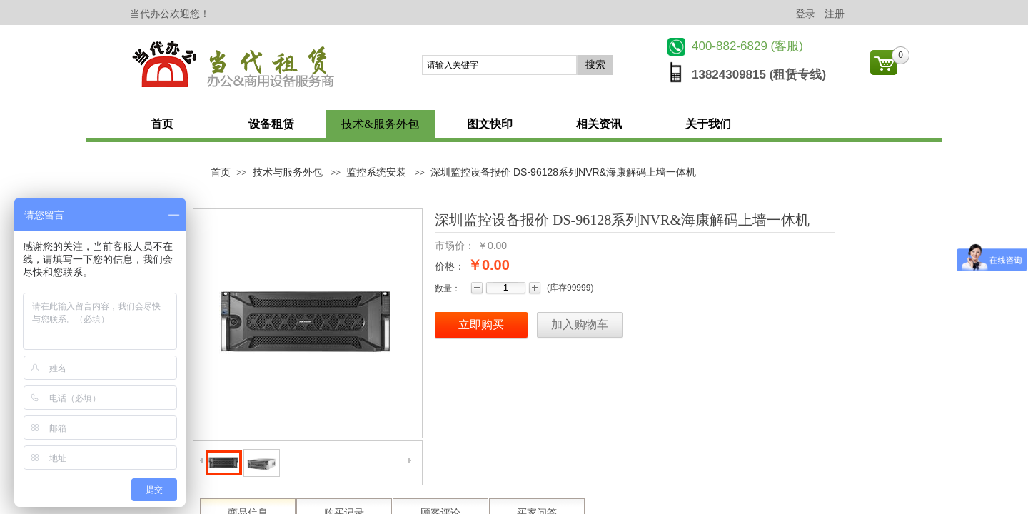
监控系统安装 (376, 172)
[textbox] (500, 65)
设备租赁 (271, 124)
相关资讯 (599, 124)
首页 (162, 124)
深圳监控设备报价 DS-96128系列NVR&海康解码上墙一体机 (563, 172)
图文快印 (490, 124)
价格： (450, 266)
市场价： (455, 245)
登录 (805, 14)
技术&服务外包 (379, 124)
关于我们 (708, 124)
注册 (835, 14)
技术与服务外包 (288, 172)
